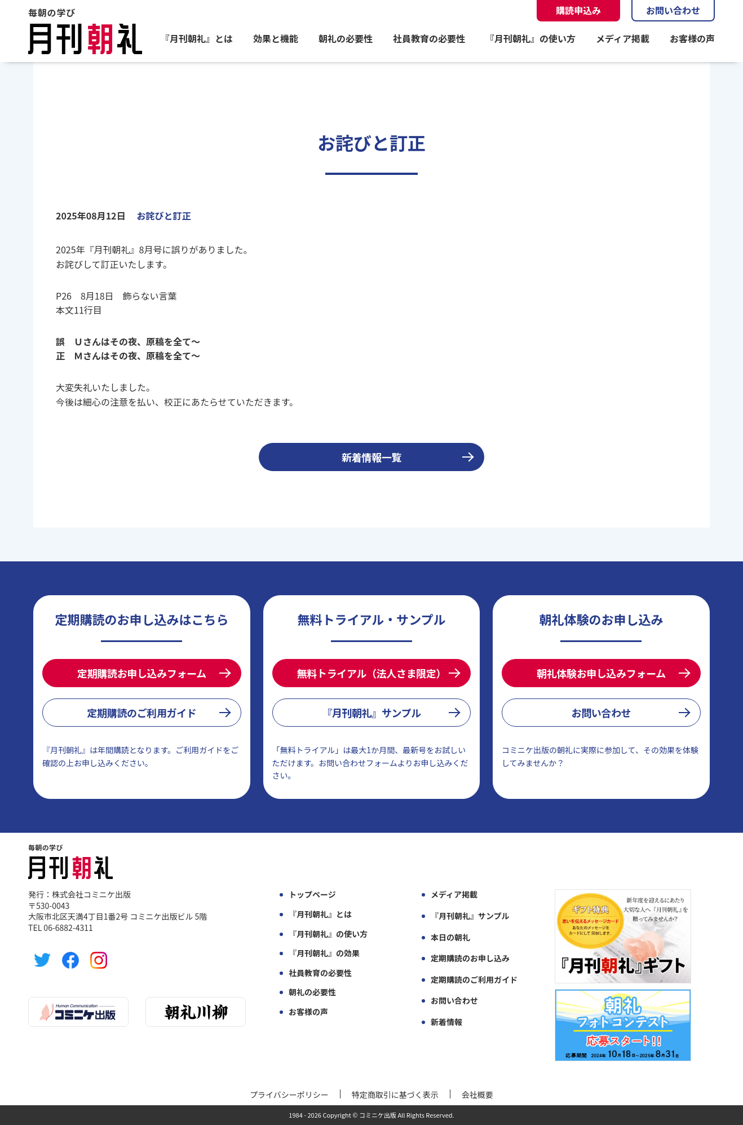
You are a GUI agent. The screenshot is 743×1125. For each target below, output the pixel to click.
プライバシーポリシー (289, 1094)
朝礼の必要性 (346, 38)
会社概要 (477, 1094)
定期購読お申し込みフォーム (141, 673)
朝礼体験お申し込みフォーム (601, 673)
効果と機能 (275, 38)
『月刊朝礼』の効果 (324, 953)
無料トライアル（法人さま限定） (371, 673)
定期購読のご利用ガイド (141, 712)
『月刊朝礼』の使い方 (530, 38)
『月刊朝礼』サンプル (371, 712)
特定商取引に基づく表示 (395, 1094)
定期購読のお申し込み (470, 958)
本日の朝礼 (450, 937)
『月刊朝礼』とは (197, 38)
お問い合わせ (673, 10)
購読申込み (578, 10)
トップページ (312, 894)
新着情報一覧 (371, 457)
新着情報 (446, 1022)
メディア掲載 (622, 38)
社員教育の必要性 (429, 38)
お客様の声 (692, 38)
